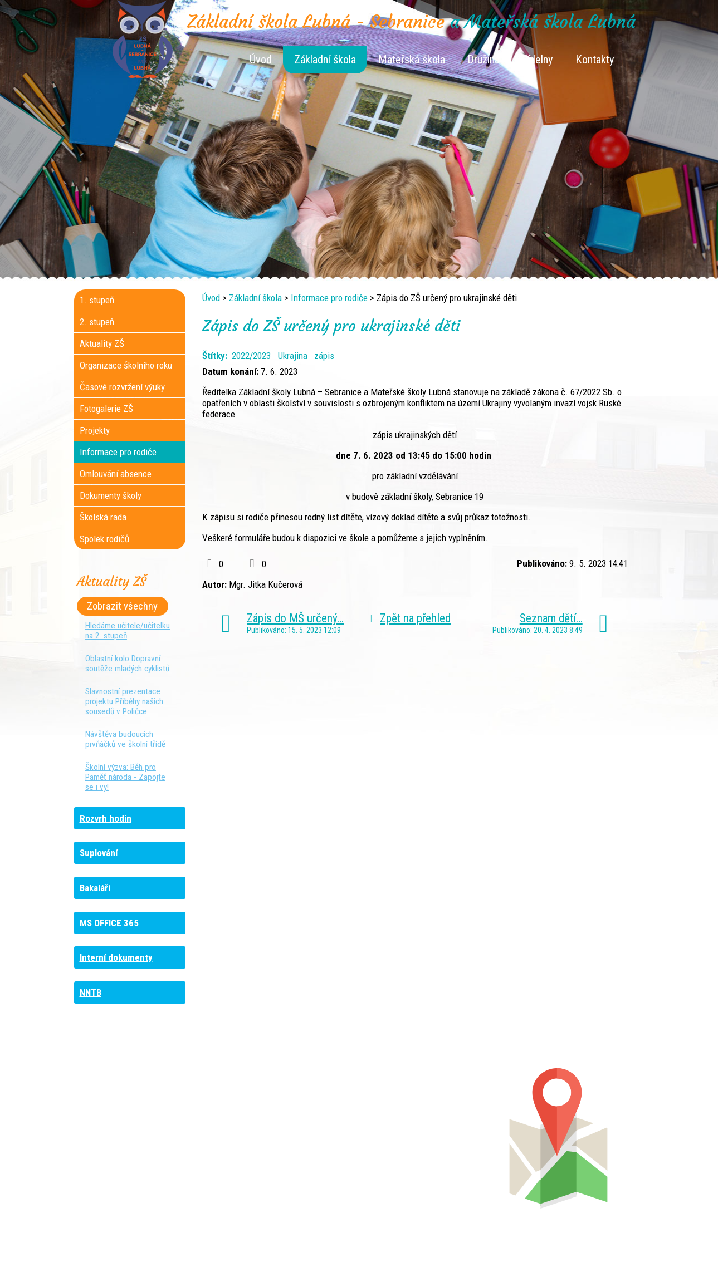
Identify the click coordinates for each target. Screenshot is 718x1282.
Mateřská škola (411, 59)
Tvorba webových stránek (345, 1266)
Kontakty (594, 59)
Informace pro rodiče (329, 297)
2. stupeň (97, 321)
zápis (324, 355)
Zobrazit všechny (122, 606)
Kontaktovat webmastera (406, 1255)
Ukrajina (292, 355)
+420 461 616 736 (285, 1135)
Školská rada (103, 517)
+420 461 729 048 (146, 1146)
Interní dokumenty (116, 957)
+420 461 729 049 (139, 1168)
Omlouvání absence (116, 473)
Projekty (95, 430)
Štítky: (214, 355)
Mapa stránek (481, 1255)
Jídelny (537, 59)
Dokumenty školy (110, 495)
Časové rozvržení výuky (122, 386)
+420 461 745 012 (430, 1135)
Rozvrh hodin (105, 818)
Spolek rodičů (104, 538)
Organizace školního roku (126, 365)
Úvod (261, 59)
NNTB (90, 992)
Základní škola (325, 59)
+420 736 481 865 (134, 1135)
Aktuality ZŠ (102, 343)
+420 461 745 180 (433, 1123)
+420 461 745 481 (149, 1157)
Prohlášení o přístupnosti (556, 1255)
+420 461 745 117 (291, 1123)
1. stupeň (97, 300)
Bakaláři (95, 887)
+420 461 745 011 (424, 1157)
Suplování (99, 852)
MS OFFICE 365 (109, 923)
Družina (483, 59)
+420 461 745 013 (432, 1146)
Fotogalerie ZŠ (106, 408)
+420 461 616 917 (281, 1146)
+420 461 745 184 (148, 1123)
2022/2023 (251, 355)
